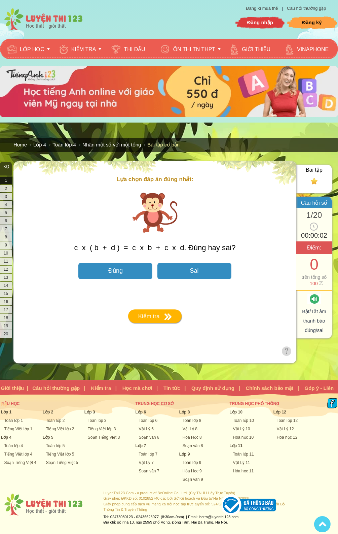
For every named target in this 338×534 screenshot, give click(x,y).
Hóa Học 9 (192, 471)
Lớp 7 (141, 445)
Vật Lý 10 (241, 429)
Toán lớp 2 (55, 420)
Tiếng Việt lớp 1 (18, 429)
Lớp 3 (89, 412)
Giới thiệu (12, 388)
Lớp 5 (48, 437)
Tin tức (171, 388)
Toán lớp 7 (148, 454)
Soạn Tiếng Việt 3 (104, 437)
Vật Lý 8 (190, 429)
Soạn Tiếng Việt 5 (62, 462)
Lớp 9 (184, 454)
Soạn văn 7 (149, 471)
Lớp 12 (279, 412)
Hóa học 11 (243, 471)
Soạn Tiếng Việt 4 (20, 462)
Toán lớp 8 (192, 420)
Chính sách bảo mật (269, 388)
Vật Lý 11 (241, 462)
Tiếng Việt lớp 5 (60, 454)
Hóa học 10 (243, 437)
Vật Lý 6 (146, 429)
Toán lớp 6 (148, 420)
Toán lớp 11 (243, 454)
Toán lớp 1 (13, 420)
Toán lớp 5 (55, 445)
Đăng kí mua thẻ (262, 8)
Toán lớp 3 (97, 420)
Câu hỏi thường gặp (306, 8)
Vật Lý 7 (146, 462)
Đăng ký (312, 22)
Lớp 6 (141, 412)
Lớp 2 (48, 412)
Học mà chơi (137, 388)
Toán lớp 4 (64, 144)
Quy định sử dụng (212, 388)
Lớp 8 (184, 412)
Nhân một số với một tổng (111, 144)
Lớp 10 (236, 412)
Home (20, 144)
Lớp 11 (236, 445)
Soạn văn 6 (149, 437)
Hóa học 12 (287, 437)
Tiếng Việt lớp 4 (18, 454)
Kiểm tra (101, 388)
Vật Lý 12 (285, 429)
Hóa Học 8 (192, 437)
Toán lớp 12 (287, 420)
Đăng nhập (260, 22)
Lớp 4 (39, 144)
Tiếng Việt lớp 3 (102, 429)
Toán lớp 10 (243, 420)
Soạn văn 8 (193, 445)
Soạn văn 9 (193, 479)
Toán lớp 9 (192, 462)
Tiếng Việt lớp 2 (60, 429)
